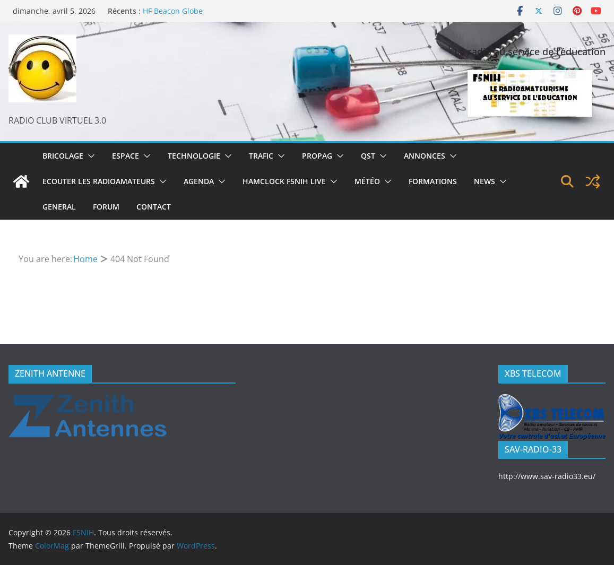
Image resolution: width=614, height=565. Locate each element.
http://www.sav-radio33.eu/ (546, 476)
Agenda (199, 181)
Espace (125, 156)
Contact (153, 207)
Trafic (261, 156)
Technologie (194, 156)
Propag (317, 156)
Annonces (424, 156)
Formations (433, 181)
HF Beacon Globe (173, 11)
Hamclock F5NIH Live (284, 181)
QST (368, 156)
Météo (367, 181)
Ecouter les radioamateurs (98, 181)
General (59, 207)
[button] (89, 156)
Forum (106, 207)
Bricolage (62, 156)
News (484, 181)
